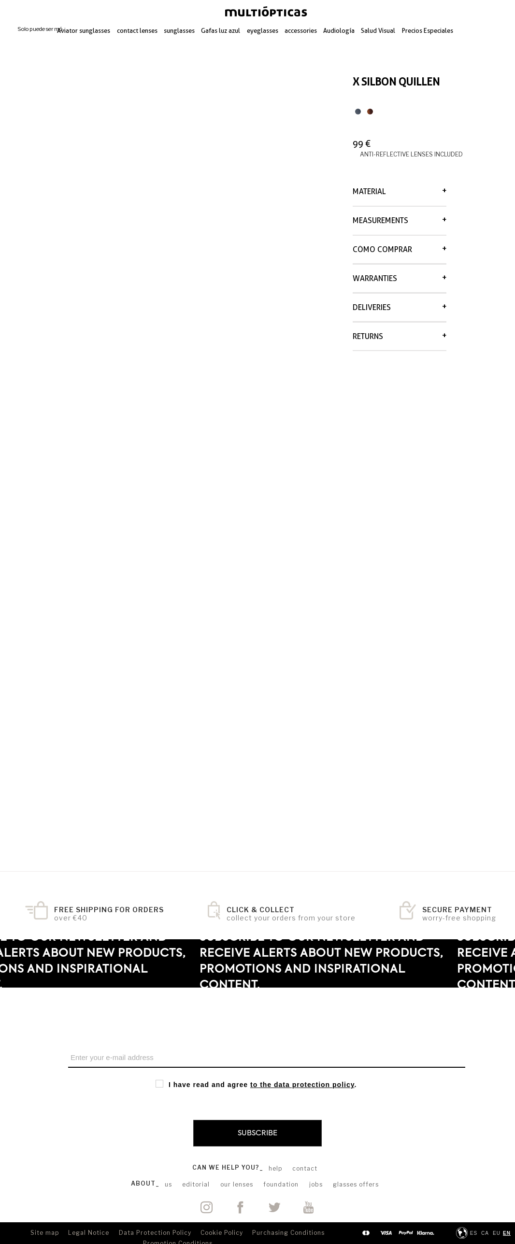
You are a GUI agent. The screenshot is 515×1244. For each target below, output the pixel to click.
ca (485, 1233)
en (507, 1233)
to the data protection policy (302, 1084)
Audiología (339, 30)
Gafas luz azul (220, 30)
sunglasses (179, 30)
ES (473, 1233)
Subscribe (257, 1133)
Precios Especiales (427, 30)
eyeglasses (262, 30)
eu (497, 1233)
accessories (301, 30)
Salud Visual (378, 30)
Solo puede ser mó (39, 29)
